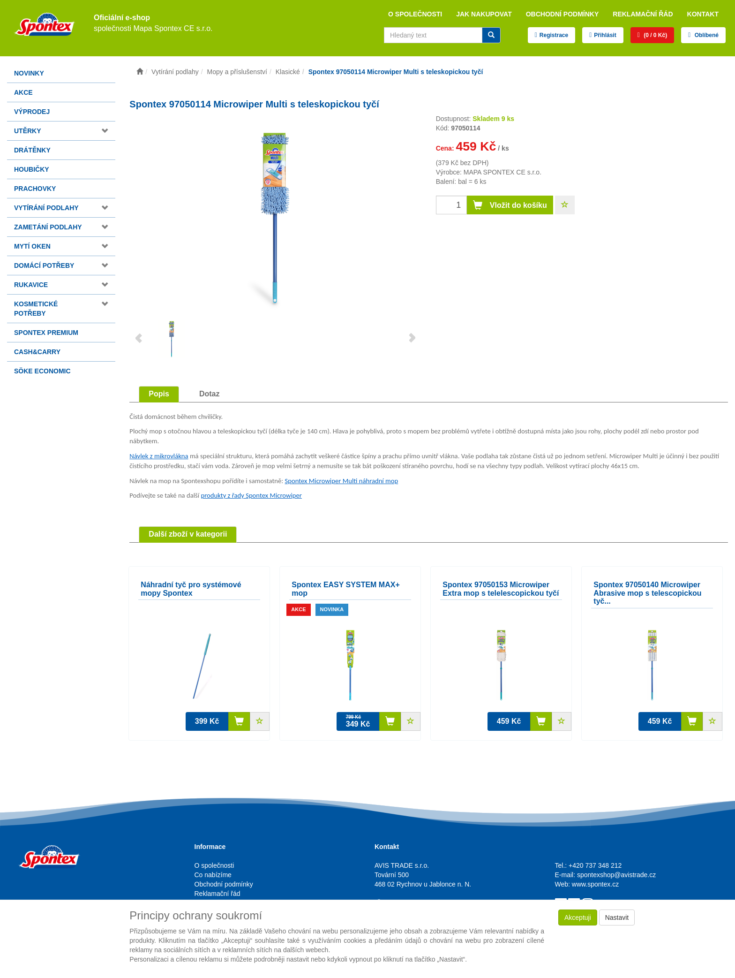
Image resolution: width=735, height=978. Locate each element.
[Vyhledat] (491, 35)
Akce (23, 92)
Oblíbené (706, 35)
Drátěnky (32, 150)
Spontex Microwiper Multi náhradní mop (341, 481)
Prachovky (35, 188)
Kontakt (703, 14)
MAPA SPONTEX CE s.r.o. (502, 172)
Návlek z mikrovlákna (158, 456)
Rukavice (31, 284)
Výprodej (32, 111)
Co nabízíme (213, 875)
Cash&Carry (37, 352)
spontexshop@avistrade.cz (616, 875)
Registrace (554, 35)
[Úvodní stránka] (139, 72)
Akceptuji (577, 917)
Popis (159, 394)
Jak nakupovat (484, 14)
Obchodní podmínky (562, 14)
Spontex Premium (46, 332)
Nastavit (617, 917)
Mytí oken (32, 246)
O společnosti (415, 14)
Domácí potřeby (44, 265)
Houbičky (31, 169)
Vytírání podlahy (46, 208)
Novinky (29, 73)
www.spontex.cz (595, 884)
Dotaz (209, 394)
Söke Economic (42, 371)
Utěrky (27, 131)
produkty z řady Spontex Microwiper (251, 495)
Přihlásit (605, 35)
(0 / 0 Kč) (654, 35)
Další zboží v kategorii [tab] (188, 534)
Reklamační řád (643, 14)
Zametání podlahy (48, 227)
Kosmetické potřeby (36, 308)
